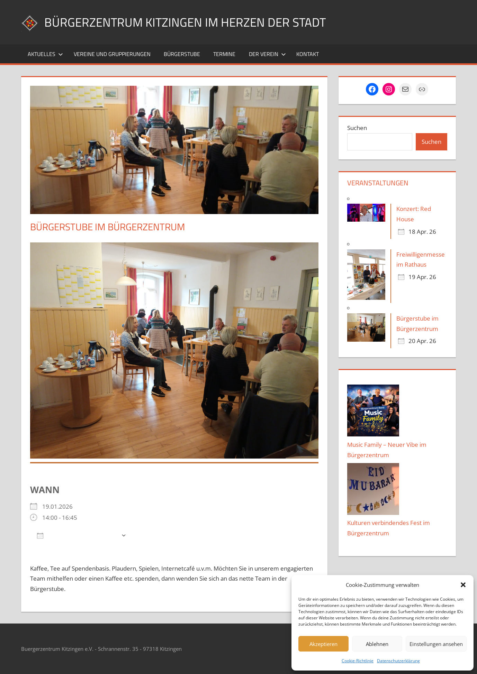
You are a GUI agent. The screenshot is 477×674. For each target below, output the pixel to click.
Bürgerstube (182, 54)
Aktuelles (45, 54)
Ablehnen (377, 643)
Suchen (357, 128)
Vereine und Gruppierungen (112, 54)
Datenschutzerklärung (398, 661)
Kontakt (307, 54)
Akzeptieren (323, 643)
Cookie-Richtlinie (358, 661)
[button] (463, 584)
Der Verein (267, 54)
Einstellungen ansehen (436, 643)
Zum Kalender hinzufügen (77, 535)
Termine (224, 54)
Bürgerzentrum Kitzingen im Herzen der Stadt (187, 21)
